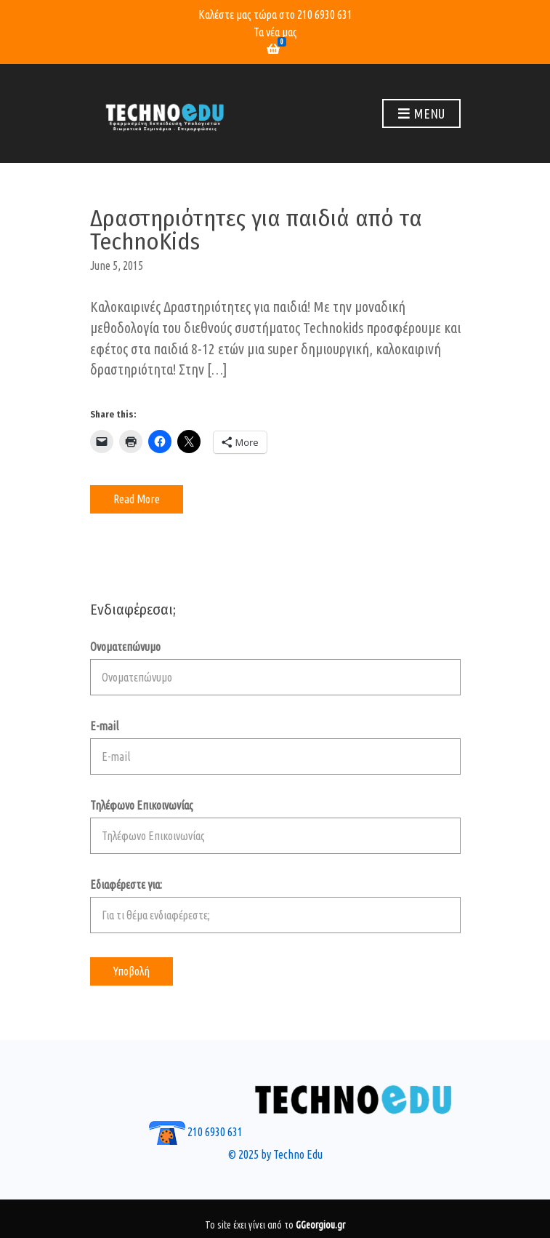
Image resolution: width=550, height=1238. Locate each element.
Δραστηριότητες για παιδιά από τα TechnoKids (256, 229)
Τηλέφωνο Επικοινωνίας (275, 826)
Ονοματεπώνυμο (275, 667)
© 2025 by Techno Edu (275, 1154)
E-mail (275, 747)
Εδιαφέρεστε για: (275, 905)
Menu (421, 114)
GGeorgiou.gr (320, 1225)
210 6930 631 (324, 14)
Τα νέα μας (275, 32)
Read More (136, 499)
